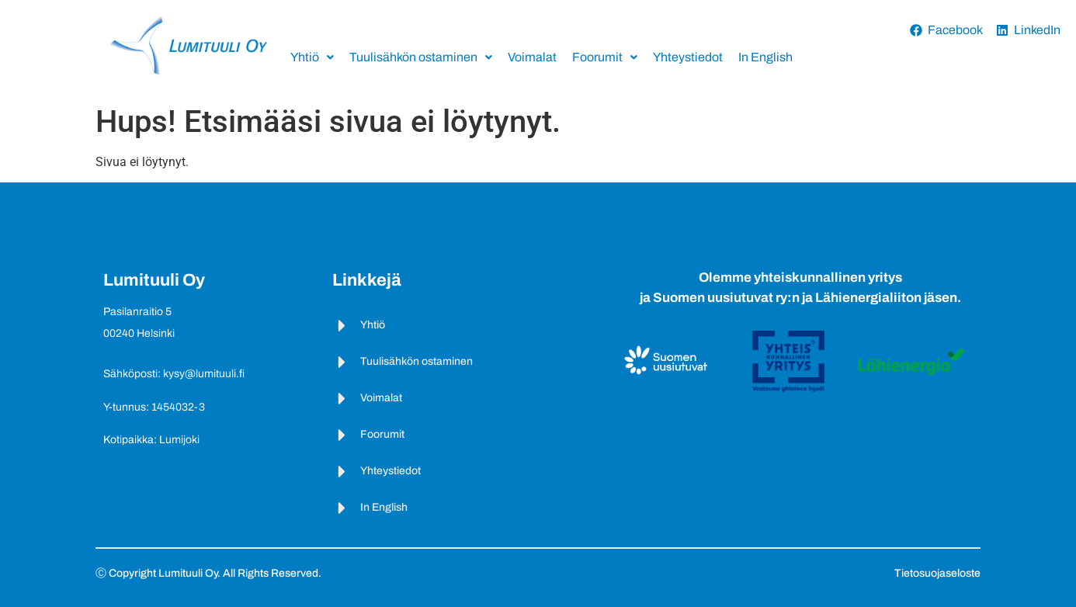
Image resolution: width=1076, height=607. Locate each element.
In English (765, 57)
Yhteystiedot (688, 57)
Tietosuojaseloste (937, 573)
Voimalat (532, 57)
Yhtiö (312, 57)
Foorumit (604, 57)
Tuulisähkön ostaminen (420, 57)
